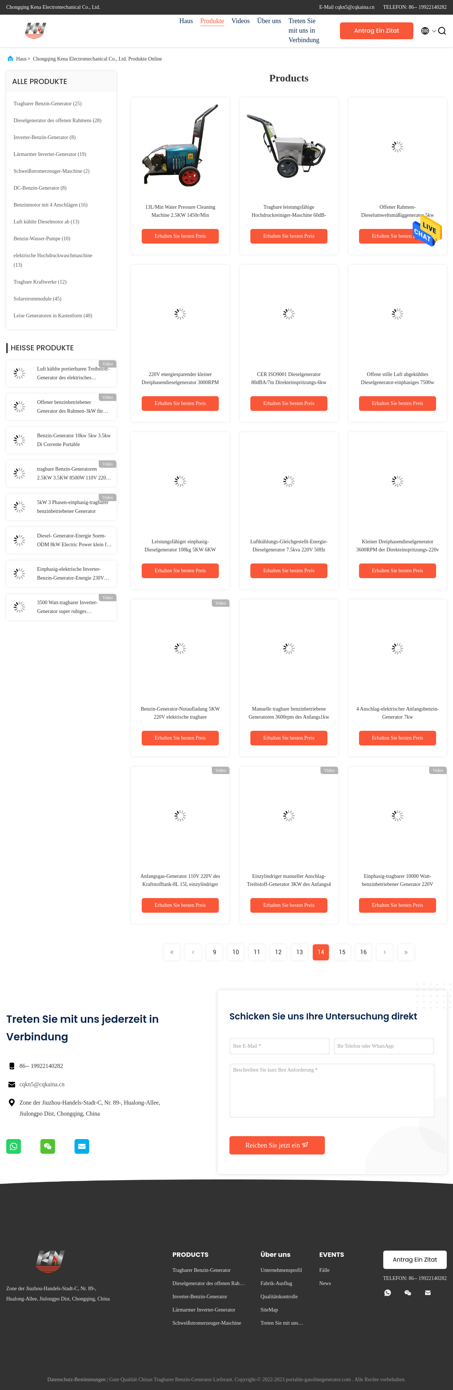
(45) (37, 299)
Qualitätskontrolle (279, 1296)
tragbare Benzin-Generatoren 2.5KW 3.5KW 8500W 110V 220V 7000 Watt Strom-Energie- (73, 474)
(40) (53, 315)
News (325, 1283)
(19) (50, 154)
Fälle (324, 1270)
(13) (46, 222)
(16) (50, 205)
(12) (40, 282)
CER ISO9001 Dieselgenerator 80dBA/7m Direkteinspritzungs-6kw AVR (289, 382)
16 (363, 952)
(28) (57, 120)
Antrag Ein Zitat (376, 30)
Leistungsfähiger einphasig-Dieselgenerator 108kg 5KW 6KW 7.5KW (180, 550)
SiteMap (269, 1310)
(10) (42, 238)
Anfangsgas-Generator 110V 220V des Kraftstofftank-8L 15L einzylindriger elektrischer (180, 884)
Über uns (269, 21)
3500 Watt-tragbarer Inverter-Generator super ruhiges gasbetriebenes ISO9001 (67, 608)
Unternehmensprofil (281, 1270)
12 (278, 952)
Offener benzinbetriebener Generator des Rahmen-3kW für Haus (70, 408)
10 (235, 952)
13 (299, 952)
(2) (52, 171)
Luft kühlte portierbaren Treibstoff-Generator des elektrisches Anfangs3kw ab (73, 374)
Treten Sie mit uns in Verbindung (304, 30)
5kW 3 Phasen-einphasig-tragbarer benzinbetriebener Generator (72, 507)
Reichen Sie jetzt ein (277, 1145)
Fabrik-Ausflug (276, 1283)
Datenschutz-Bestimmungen (76, 1379)
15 (342, 952)
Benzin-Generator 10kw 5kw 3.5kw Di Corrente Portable (74, 440)
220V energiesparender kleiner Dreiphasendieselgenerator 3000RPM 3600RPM (180, 382)
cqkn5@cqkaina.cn (42, 1084)
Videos (241, 21)
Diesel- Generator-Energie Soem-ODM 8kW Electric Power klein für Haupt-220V (74, 541)
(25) (47, 103)
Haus (186, 21)
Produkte (212, 21)
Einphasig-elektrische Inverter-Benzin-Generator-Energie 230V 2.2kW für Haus (70, 574)
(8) (45, 137)
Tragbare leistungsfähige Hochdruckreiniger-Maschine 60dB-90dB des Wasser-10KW (288, 215)
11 (257, 952)
